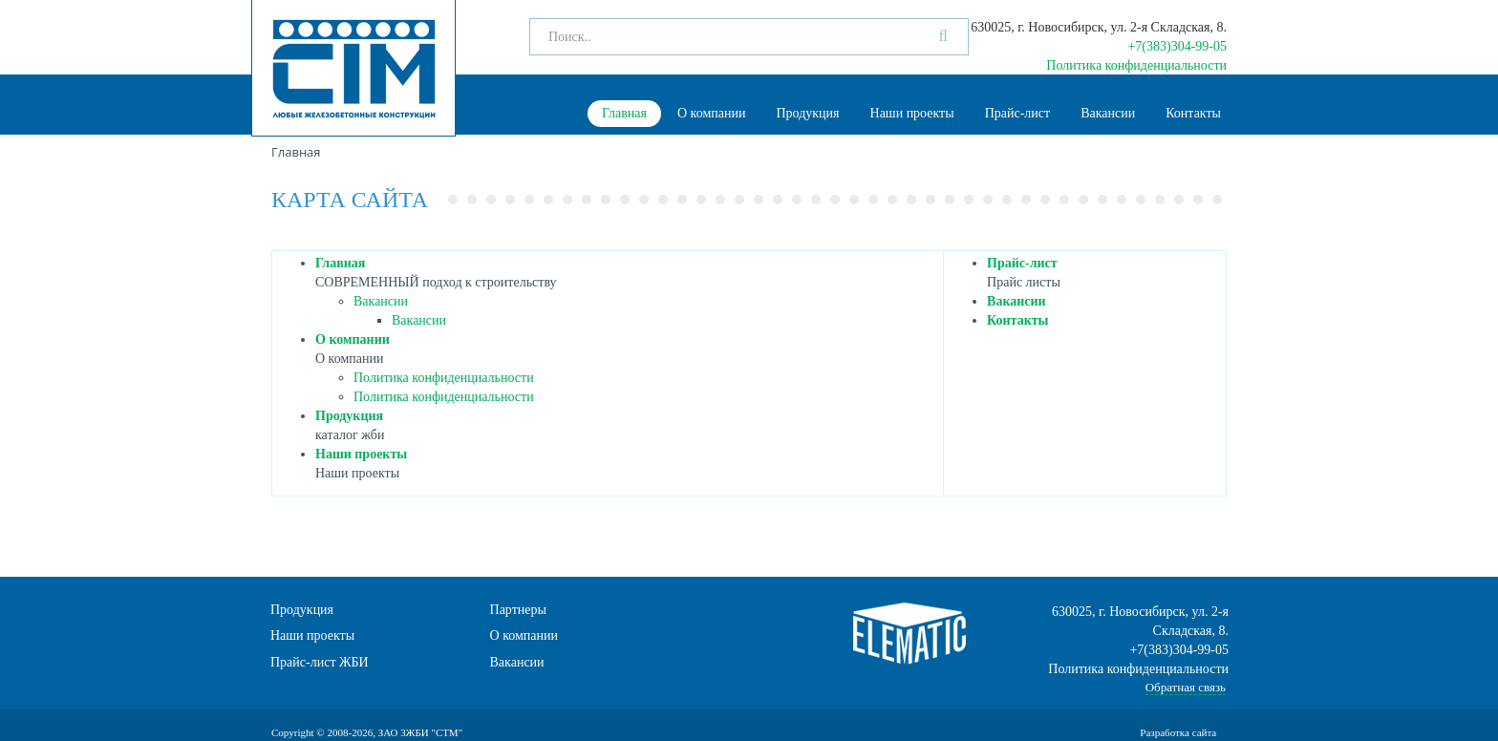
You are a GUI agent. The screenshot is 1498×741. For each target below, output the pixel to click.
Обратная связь (1185, 687)
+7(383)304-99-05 (1177, 46)
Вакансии (1108, 113)
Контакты (1193, 113)
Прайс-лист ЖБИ (319, 662)
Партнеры (518, 610)
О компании (711, 113)
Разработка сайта (1179, 732)
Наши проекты (912, 113)
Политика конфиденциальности (1136, 65)
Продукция (807, 113)
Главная (624, 113)
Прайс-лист (1018, 113)
